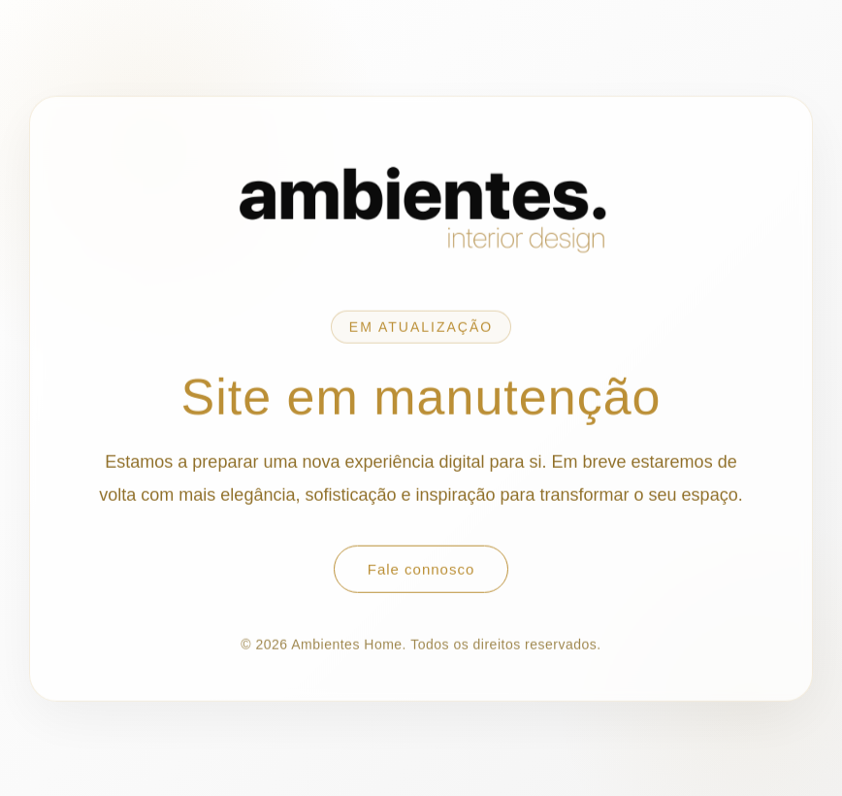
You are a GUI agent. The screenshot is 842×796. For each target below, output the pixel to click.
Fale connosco (421, 569)
